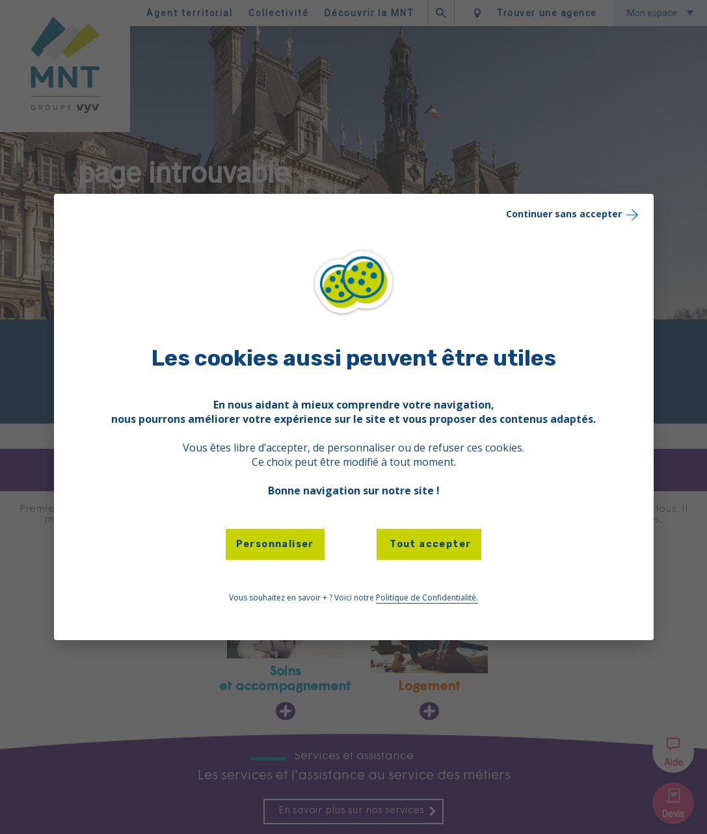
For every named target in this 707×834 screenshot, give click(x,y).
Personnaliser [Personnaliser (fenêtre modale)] (275, 544)
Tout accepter (429, 544)
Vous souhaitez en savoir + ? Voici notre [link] (353, 598)
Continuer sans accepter (573, 214)
